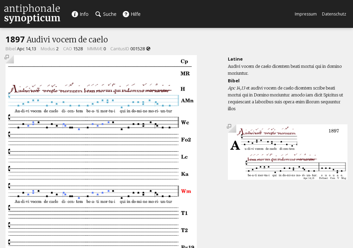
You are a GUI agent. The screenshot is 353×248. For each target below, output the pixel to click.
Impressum (306, 14)
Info (80, 14)
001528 (137, 48)
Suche (106, 14)
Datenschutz (334, 14)
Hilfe (131, 14)
